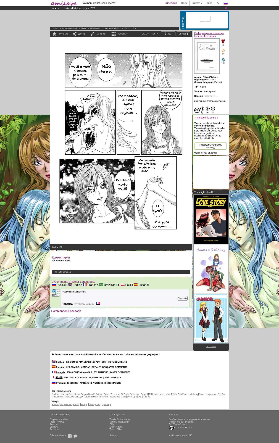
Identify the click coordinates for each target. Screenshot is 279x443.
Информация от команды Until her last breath (209, 35)
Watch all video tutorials (205, 153)
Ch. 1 (127, 28)
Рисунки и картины (69, 404)
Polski (127, 284)
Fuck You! (103, 396)
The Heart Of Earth (119, 394)
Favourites (63, 34)
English (75, 284)
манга (83, 28)
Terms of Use (115, 429)
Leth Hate (158, 394)
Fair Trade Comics (177, 424)
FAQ (111, 424)
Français (91, 284)
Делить (81, 34)
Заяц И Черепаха (207, 394)
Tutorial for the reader (119, 419)
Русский (59, 284)
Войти (184, 3)
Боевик (55, 404)
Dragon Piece (91, 396)
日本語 (57, 377)
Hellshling (193, 394)
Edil (151, 394)
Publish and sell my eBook (181, 422)
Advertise (54, 429)
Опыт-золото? (116, 427)
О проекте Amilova (59, 419)
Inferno (146, 396)
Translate (182, 298)
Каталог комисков (69, 28)
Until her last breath (112, 28)
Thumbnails (122, 34)
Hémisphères (66, 394)
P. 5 (134, 28)
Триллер (106, 404)
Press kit (54, 424)
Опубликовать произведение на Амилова (189, 419)
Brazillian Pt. (109, 284)
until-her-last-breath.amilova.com (209, 101)
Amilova (55, 394)
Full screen (101, 34)
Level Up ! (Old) (134, 396)
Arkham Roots (102, 394)
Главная (55, 28)
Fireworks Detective (74, 396)
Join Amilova (171, 3)
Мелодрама (95, 28)
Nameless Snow (118, 396)
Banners (54, 427)
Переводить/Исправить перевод (210, 146)
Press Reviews (57, 422)
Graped (144, 394)
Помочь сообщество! (119, 422)
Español (141, 284)
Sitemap (113, 435)
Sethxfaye (134, 394)
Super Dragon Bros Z (84, 394)
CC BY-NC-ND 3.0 (180, 428)
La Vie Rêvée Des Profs (176, 394)
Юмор (84, 404)
